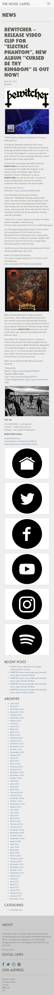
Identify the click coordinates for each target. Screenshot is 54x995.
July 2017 (14, 878)
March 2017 (15, 890)
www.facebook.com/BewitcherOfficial (20, 441)
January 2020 (16, 795)
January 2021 (16, 769)
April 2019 (14, 818)
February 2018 (16, 858)
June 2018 (14, 847)
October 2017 (16, 870)
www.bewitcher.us (12, 438)
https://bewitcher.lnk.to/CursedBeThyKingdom (32, 225)
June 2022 (14, 726)
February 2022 (16, 738)
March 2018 (15, 855)
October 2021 (16, 749)
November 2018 (17, 833)
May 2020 (14, 787)
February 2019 (16, 824)
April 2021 (14, 761)
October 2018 (16, 835)
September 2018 (17, 838)
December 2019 (17, 798)
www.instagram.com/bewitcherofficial (20, 444)
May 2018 (14, 850)
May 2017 (14, 884)
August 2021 (15, 755)
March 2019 (15, 821)
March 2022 (15, 735)
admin (9, 84)
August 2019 (15, 807)
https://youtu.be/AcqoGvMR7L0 (23, 377)
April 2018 (14, 853)
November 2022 (17, 712)
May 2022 (14, 729)
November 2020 (17, 775)
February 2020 (16, 792)
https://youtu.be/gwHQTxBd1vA (25, 371)
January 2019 (16, 827)
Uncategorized (16, 910)
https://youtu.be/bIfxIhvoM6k (27, 190)
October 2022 (16, 715)
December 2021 (17, 743)
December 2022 (17, 709)
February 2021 (16, 766)
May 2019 (14, 815)
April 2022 (14, 732)
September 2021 (17, 752)
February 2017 (16, 893)
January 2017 (16, 896)
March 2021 (15, 764)
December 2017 (17, 864)
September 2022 (17, 718)
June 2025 (14, 703)
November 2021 (17, 746)
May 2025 (14, 706)
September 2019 (17, 804)
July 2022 (14, 723)
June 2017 (14, 881)
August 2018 (15, 841)
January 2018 (16, 861)
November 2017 (17, 867)
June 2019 (14, 812)
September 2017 (17, 873)
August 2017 (15, 876)
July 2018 (14, 844)
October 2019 (16, 801)
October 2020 (16, 778)
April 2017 (14, 887)
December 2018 (17, 830)
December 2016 (17, 899)
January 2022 (16, 741)
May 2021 (14, 758)
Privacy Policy (8, 949)
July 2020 (14, 781)
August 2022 (15, 720)
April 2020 (14, 789)
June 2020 (14, 784)
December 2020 (17, 772)
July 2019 (14, 810)
